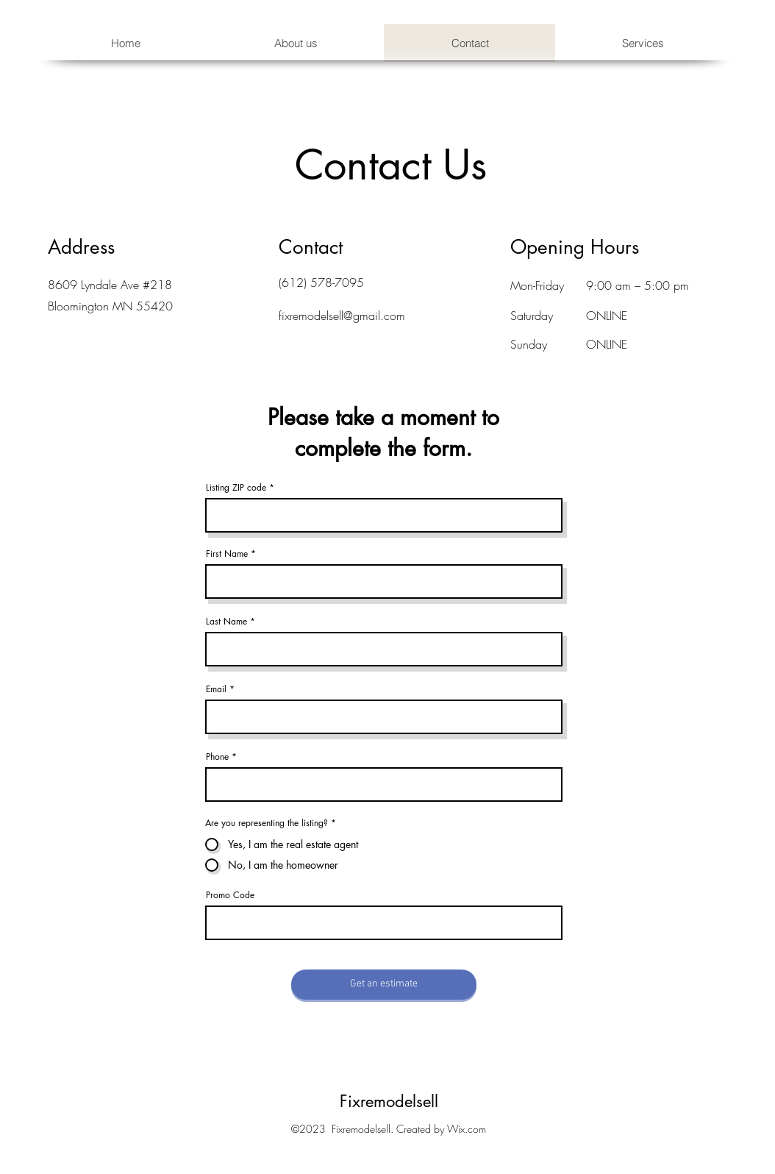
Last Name (226, 621)
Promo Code (230, 895)
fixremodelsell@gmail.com (342, 315)
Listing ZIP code (236, 487)
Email (216, 689)
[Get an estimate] (383, 985)
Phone (217, 757)
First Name (227, 553)
